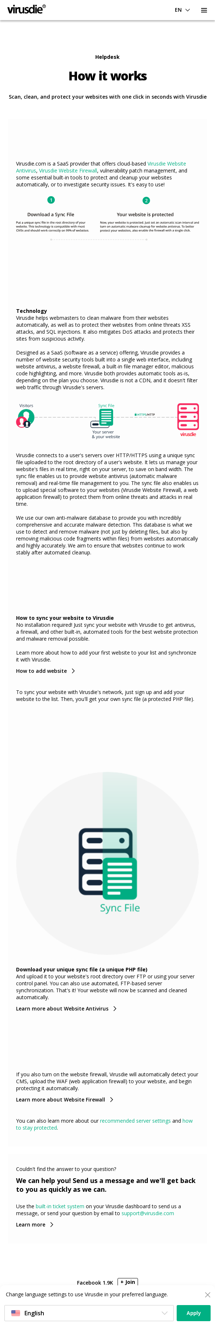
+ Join (127, 1281)
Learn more (30, 1224)
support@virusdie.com (148, 1213)
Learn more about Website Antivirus (62, 1008)
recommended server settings (135, 1120)
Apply (194, 1313)
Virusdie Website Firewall (68, 170)
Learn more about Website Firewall (60, 1099)
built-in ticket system (60, 1206)
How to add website (41, 670)
